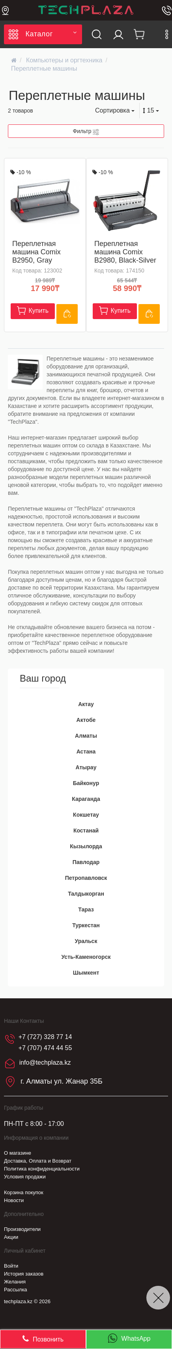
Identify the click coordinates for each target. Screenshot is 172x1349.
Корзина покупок (23, 1192)
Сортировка (115, 110)
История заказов (23, 1274)
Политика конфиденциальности (42, 1169)
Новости (14, 1200)
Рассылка (15, 1290)
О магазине (17, 1153)
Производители (22, 1229)
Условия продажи (25, 1177)
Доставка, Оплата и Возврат (37, 1161)
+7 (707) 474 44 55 (45, 1048)
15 (151, 110)
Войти (11, 1266)
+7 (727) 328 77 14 (45, 1036)
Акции (11, 1237)
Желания (15, 1282)
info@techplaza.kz (45, 1063)
